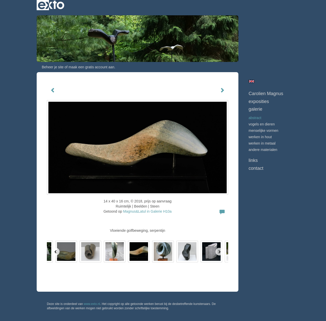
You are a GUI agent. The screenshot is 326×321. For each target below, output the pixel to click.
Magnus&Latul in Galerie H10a (147, 211)
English (251, 81)
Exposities (259, 101)
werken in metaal (262, 143)
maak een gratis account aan (91, 67)
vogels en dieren (262, 124)
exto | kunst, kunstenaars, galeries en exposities (51, 5)
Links (253, 160)
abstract (255, 118)
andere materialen (263, 150)
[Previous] (56, 251)
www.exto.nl (92, 304)
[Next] (219, 251)
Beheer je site (53, 67)
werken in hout (260, 137)
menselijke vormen (263, 131)
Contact (256, 168)
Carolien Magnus (266, 93)
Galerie (255, 109)
